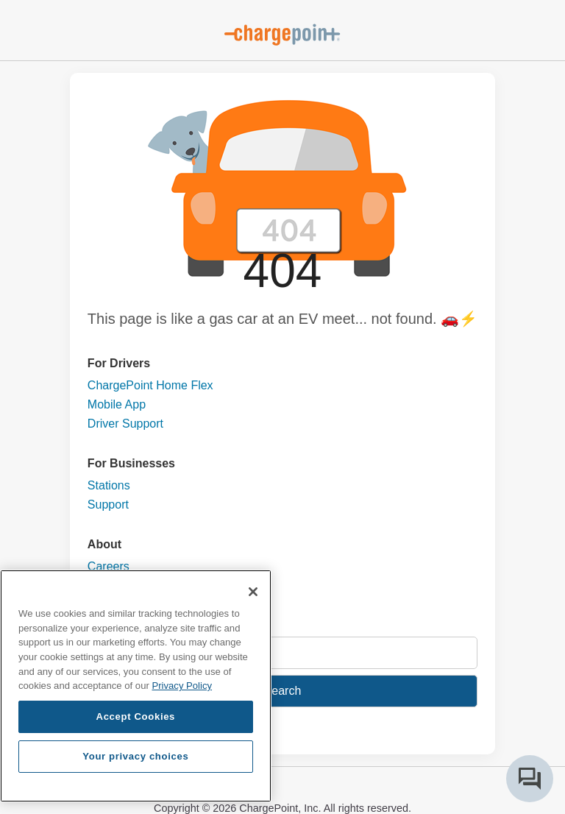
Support (108, 504)
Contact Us (117, 585)
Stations (109, 485)
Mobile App (117, 404)
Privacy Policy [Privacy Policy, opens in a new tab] (182, 685)
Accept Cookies (136, 716)
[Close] (253, 592)
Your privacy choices (135, 756)
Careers (108, 566)
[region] (135, 686)
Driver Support (125, 423)
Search (283, 690)
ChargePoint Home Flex (150, 385)
